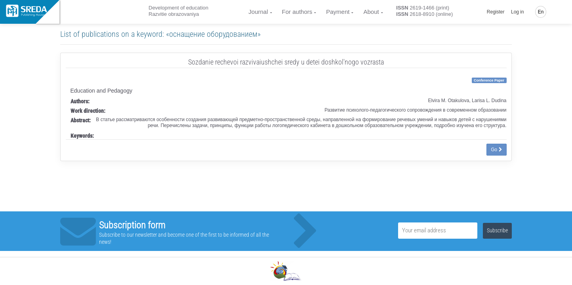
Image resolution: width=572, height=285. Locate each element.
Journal (258, 11)
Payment (337, 11)
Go (496, 149)
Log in (517, 12)
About (371, 11)
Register (496, 12)
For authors (297, 11)
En (541, 12)
